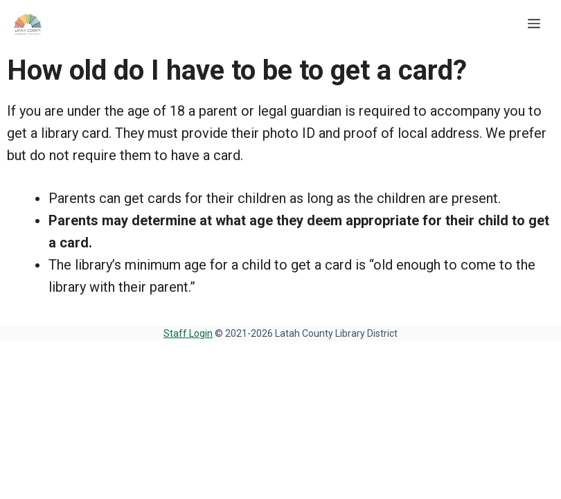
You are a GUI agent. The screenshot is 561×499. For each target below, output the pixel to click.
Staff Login (188, 333)
